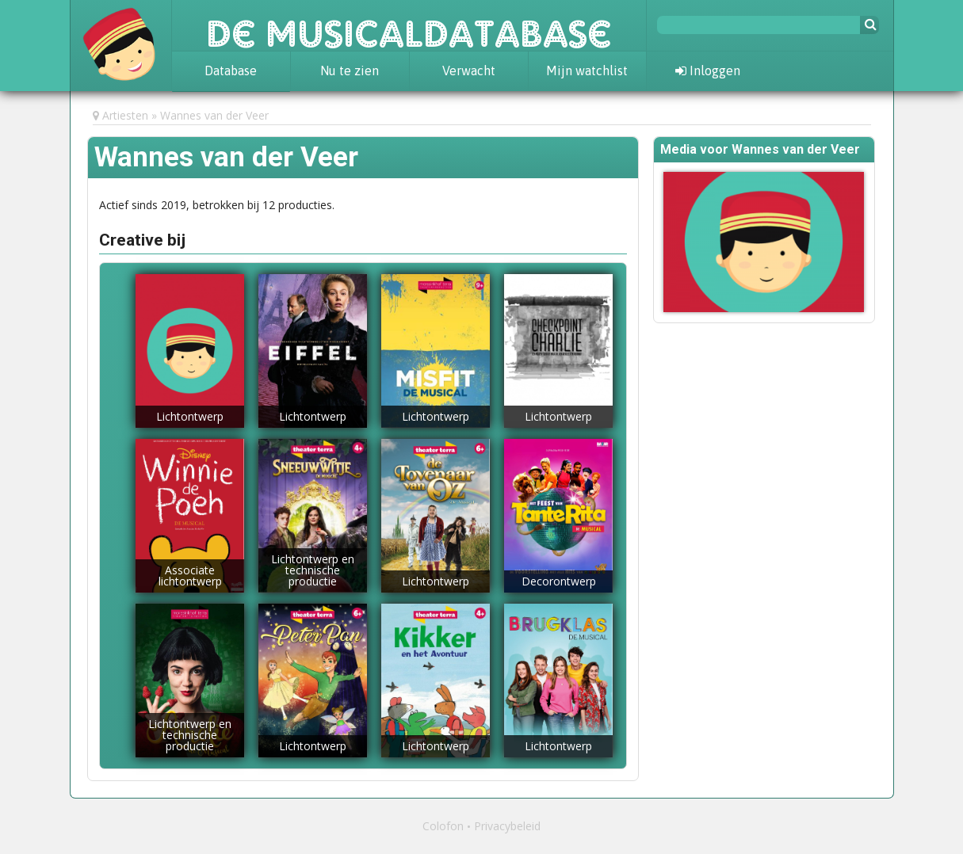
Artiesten (125, 115)
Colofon (443, 825)
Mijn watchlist (587, 70)
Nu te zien (349, 70)
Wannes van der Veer (214, 115)
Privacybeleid (507, 825)
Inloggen (707, 70)
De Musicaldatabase (409, 25)
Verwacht (468, 70)
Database (230, 70)
